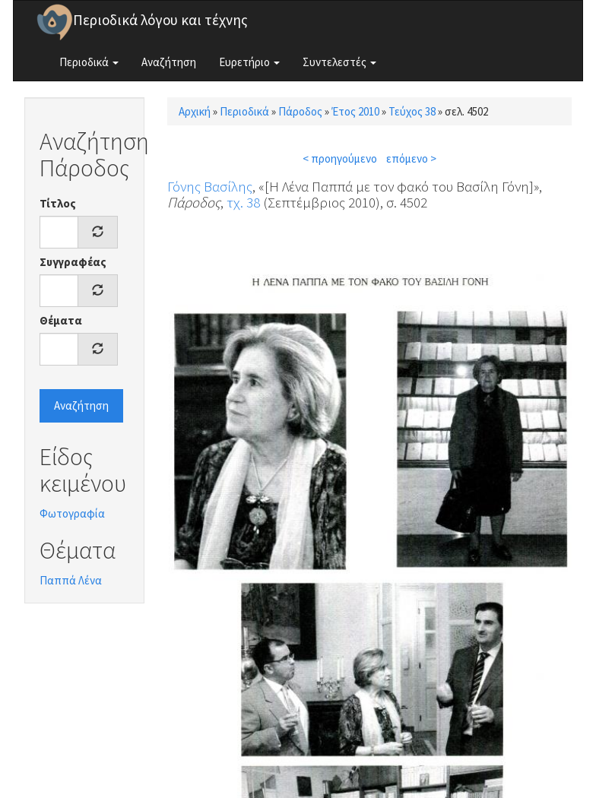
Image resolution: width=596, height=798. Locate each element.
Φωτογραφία (72, 513)
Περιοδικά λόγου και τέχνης (160, 20)
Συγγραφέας (73, 262)
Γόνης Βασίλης (209, 186)
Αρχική (195, 111)
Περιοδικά (89, 62)
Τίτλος (58, 203)
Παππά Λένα (71, 580)
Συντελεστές (339, 62)
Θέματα (61, 320)
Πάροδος (300, 111)
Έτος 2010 (355, 111)
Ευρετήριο (249, 62)
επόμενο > (411, 158)
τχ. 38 (243, 202)
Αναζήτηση (168, 62)
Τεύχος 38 (412, 111)
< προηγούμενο (340, 158)
